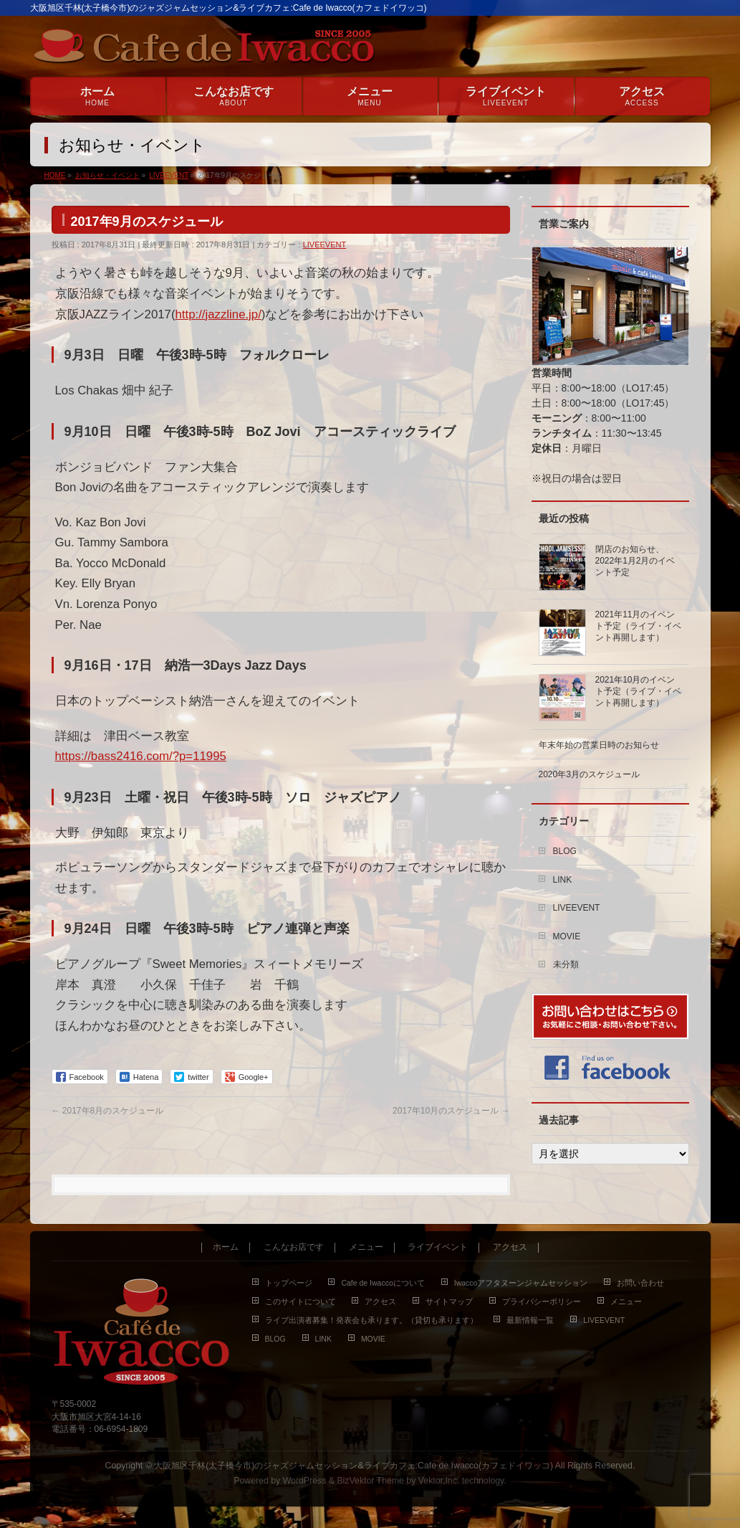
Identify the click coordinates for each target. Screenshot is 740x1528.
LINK (562, 880)
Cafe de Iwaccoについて (382, 1282)
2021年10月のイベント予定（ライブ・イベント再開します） (638, 691)
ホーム (226, 1247)
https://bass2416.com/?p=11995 (140, 756)
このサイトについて (300, 1301)
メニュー (366, 1247)
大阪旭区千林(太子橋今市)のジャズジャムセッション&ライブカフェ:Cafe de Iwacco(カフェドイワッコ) (353, 1466)
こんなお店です (294, 1247)
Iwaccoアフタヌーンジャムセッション (521, 1282)
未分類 (566, 964)
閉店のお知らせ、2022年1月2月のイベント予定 (635, 560)
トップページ (288, 1282)
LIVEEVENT (325, 244)
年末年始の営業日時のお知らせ (599, 745)
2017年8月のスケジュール (108, 1111)
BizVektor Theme (370, 1481)
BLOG (565, 851)
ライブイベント (438, 1247)
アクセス (510, 1247)
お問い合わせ (640, 1282)
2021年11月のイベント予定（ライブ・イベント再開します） (638, 625)
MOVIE (567, 936)
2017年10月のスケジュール (451, 1111)
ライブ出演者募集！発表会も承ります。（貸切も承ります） (371, 1320)
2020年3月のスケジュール (589, 774)
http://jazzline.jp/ (218, 314)
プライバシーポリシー (541, 1301)
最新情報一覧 (530, 1320)
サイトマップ (449, 1301)
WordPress (305, 1481)
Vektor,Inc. (439, 1481)
